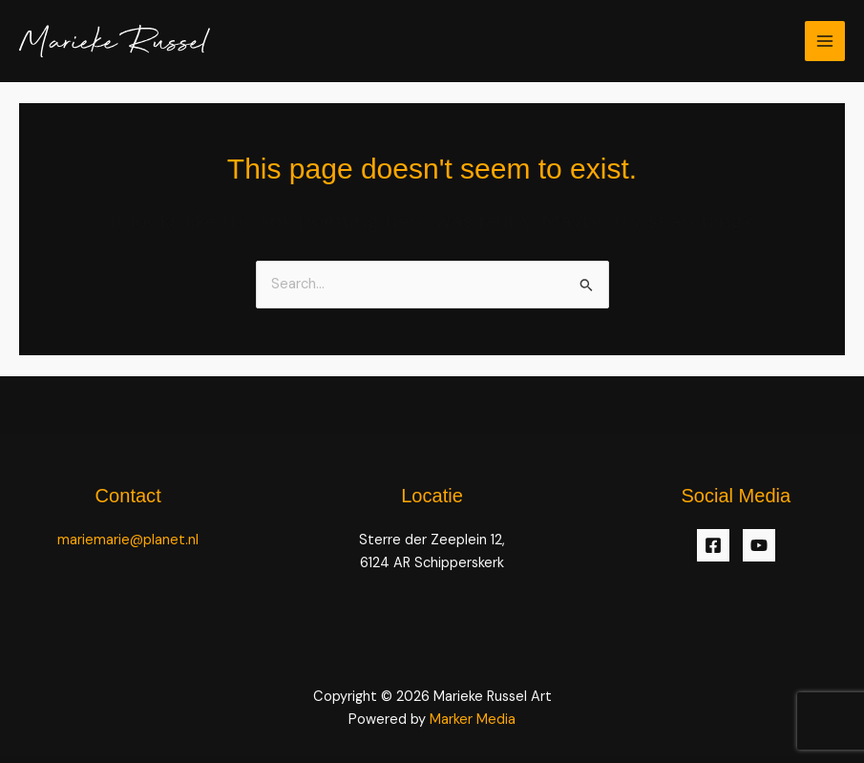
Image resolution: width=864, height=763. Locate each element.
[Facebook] (713, 545)
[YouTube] (759, 545)
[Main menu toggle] (825, 41)
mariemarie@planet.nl (128, 540)
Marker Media (473, 719)
